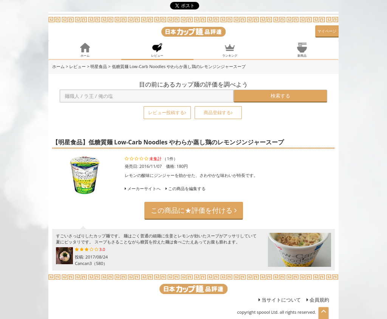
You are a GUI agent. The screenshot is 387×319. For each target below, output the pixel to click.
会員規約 (318, 299)
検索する (280, 95)
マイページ (326, 31)
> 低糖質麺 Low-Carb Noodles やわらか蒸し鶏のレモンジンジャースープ (177, 66)
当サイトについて (280, 299)
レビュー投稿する (167, 112)
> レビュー (76, 66)
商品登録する (218, 112)
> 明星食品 (97, 66)
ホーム (58, 66)
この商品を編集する (186, 188)
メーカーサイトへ (144, 188)
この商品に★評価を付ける (194, 210)
